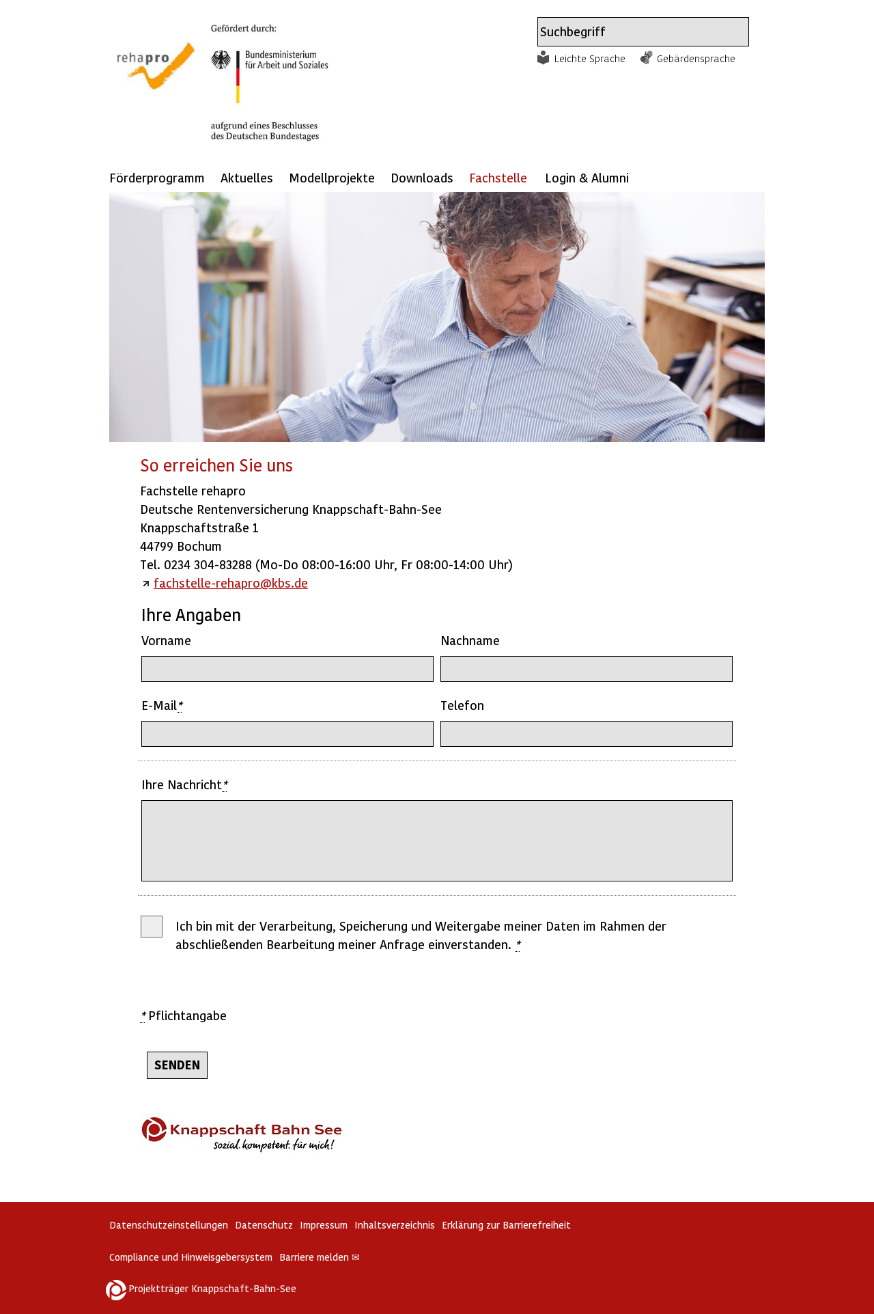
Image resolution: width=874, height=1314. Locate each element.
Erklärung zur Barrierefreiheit (506, 1225)
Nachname (470, 640)
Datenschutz (264, 1225)
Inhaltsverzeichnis (394, 1225)
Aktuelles (247, 177)
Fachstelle (498, 177)
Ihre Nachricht (184, 784)
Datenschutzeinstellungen (168, 1225)
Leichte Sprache (589, 58)
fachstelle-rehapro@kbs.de (231, 582)
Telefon (462, 705)
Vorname (166, 640)
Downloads (422, 177)
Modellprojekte (332, 177)
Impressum (324, 1225)
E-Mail (161, 705)
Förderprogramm (157, 177)
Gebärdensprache (696, 58)
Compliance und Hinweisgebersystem (190, 1257)
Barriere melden (319, 1257)
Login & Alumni (587, 177)
